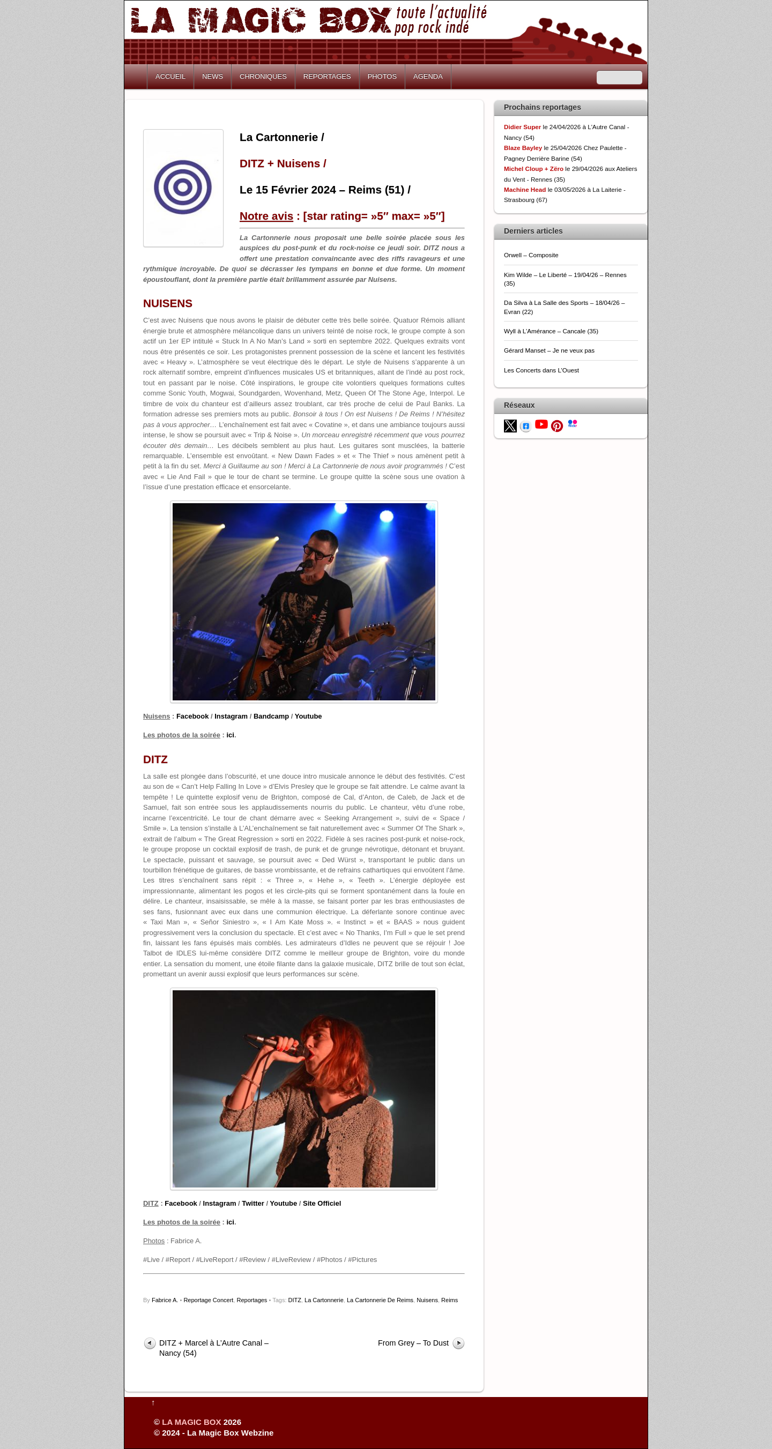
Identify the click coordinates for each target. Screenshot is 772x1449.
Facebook (181, 1203)
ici (230, 735)
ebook (198, 716)
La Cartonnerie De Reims (380, 1300)
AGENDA (428, 76)
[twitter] (510, 425)
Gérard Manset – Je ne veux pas (549, 350)
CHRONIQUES (263, 76)
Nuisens (427, 1300)
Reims (449, 1300)
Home (136, 76)
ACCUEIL (170, 76)
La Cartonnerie (324, 1300)
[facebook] (525, 425)
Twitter (253, 1203)
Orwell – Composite (531, 254)
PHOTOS (382, 76)
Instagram (231, 716)
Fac (182, 716)
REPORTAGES (327, 76)
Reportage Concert (208, 1300)
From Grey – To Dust (413, 1343)
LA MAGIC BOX (191, 1421)
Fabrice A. (165, 1300)
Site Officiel (322, 1203)
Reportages (252, 1300)
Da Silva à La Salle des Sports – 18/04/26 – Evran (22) (564, 307)
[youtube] (541, 423)
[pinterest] (557, 425)
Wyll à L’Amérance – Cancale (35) (551, 330)
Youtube (308, 716)
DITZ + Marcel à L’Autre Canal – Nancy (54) (214, 1348)
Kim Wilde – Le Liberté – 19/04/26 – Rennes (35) (565, 279)
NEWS (212, 76)
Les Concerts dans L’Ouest (541, 370)
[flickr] (572, 422)
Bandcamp (271, 716)
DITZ (294, 1300)
